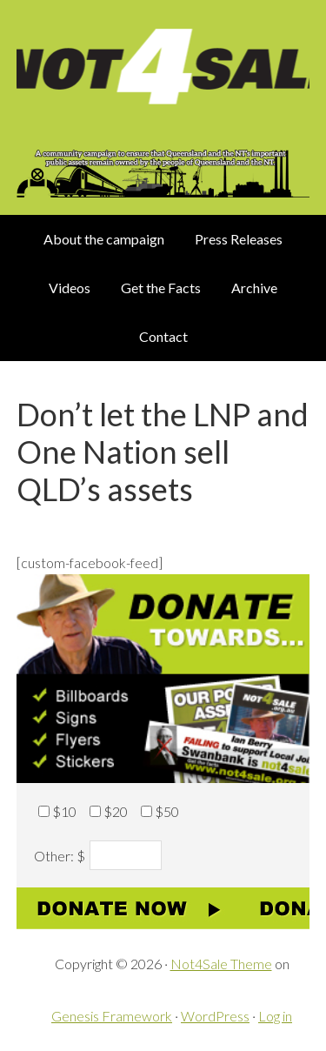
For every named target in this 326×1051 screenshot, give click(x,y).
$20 (115, 811)
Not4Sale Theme (221, 963)
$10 (64, 811)
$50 (167, 811)
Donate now (163, 908)
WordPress (215, 1015)
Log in (275, 1015)
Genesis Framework (111, 1015)
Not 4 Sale (163, 72)
